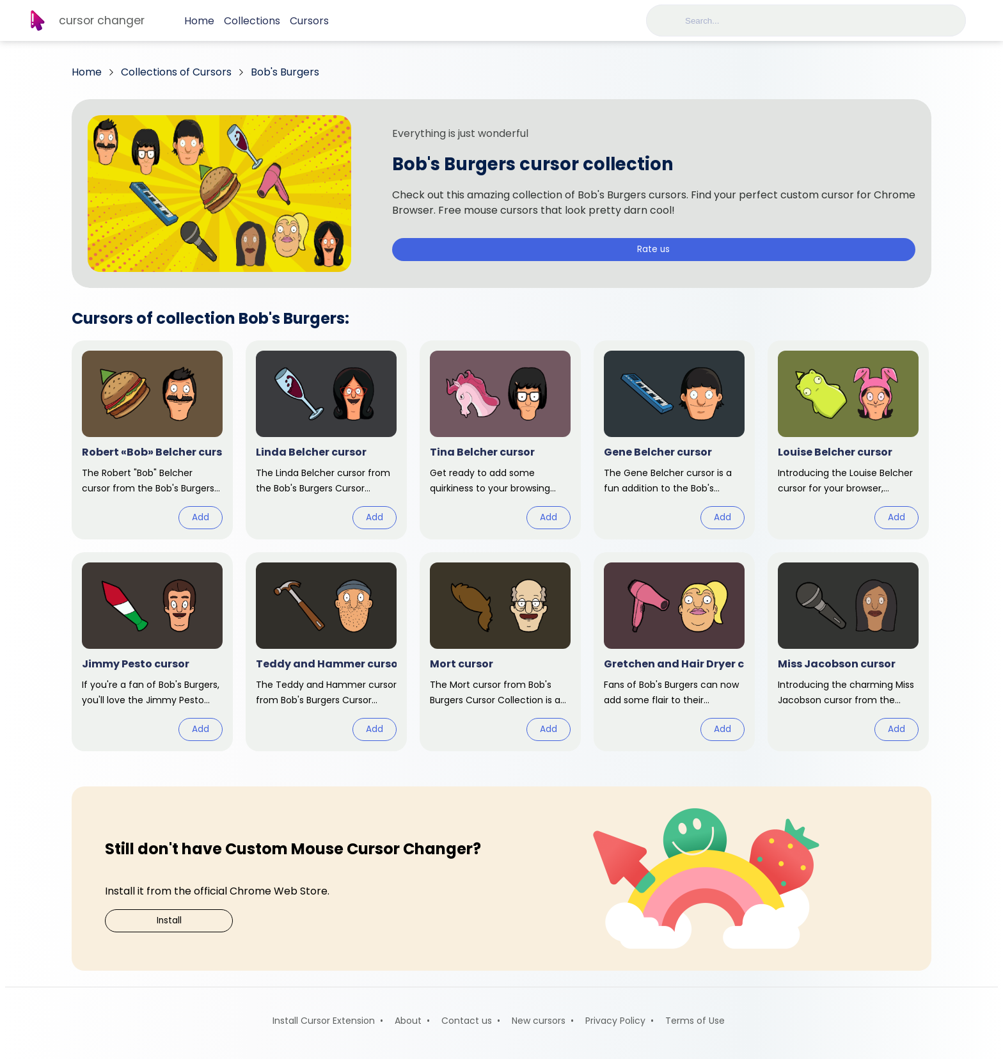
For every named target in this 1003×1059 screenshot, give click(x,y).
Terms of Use (695, 1020)
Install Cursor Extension (323, 1020)
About (408, 1020)
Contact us (466, 1020)
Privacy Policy (615, 1020)
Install (169, 920)
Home (199, 20)
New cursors (538, 1020)
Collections (252, 20)
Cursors (309, 20)
